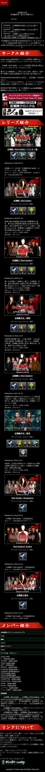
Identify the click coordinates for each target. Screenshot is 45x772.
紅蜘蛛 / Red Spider (22, 201)
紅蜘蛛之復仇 (22, 595)
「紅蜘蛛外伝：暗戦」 (11, 712)
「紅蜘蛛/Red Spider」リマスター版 (23, 25)
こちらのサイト (20, 45)
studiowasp (10, 665)
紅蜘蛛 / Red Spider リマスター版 (22, 149)
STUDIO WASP (14, 677)
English (20, 12)
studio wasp (13, 661)
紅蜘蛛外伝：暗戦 (22, 318)
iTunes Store (16, 681)
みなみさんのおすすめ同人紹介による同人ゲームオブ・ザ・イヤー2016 (22, 714)
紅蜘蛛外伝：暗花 (22, 433)
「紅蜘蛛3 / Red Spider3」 (29, 712)
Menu (3, 3)
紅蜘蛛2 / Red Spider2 (22, 260)
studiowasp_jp (14, 671)
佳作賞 (15, 710)
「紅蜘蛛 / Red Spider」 (12, 697)
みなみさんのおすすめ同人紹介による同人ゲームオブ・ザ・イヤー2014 (22, 699)
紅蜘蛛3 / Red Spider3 (22, 376)
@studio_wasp (9, 659)
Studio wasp (13, 669)
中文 (25, 12)
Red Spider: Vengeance (22, 498)
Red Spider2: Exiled (22, 546)
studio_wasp (10, 673)
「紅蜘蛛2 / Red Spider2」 (31, 697)
